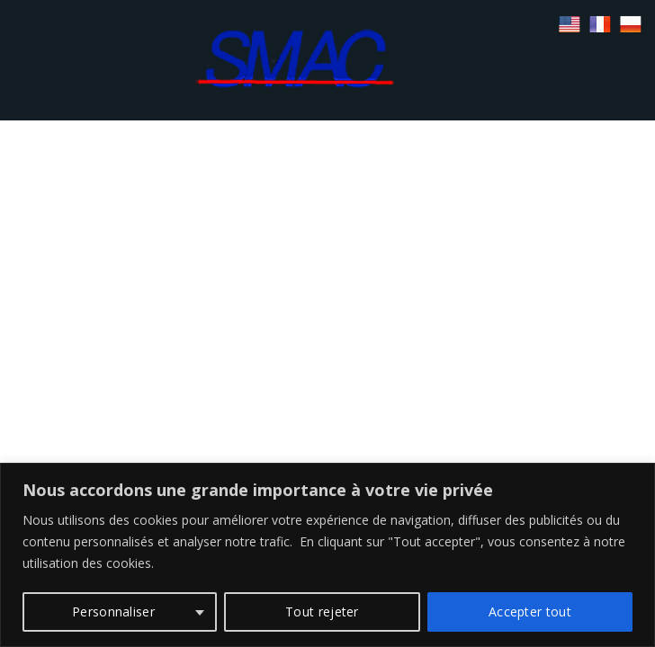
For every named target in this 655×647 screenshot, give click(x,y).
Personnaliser (113, 611)
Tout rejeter (322, 611)
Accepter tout (530, 611)
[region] (327, 555)
